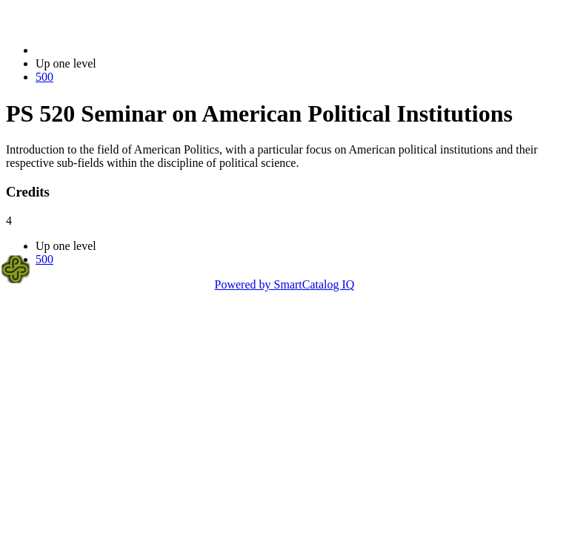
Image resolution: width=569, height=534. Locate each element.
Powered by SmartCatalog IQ (285, 284)
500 (44, 76)
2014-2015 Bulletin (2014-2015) (113, 50)
